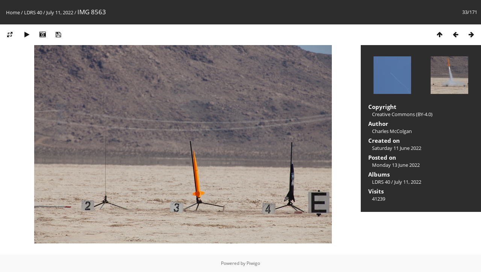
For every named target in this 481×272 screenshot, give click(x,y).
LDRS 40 (33, 12)
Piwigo (253, 263)
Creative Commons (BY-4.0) (402, 114)
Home (13, 12)
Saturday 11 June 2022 (396, 148)
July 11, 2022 (59, 12)
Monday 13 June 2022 (396, 165)
